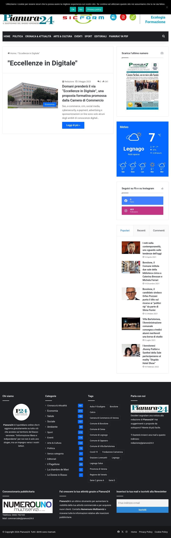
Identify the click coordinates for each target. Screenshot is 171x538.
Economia (52, 410)
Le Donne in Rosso (57, 475)
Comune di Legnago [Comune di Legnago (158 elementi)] (99, 435)
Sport (88, 36)
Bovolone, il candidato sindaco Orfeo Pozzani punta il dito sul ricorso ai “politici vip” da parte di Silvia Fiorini (152, 299)
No (80, 9)
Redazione (69, 81)
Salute (50, 416)
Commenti (158, 230)
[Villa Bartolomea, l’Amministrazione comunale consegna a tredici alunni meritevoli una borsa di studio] (131, 323)
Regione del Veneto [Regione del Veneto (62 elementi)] (98, 475)
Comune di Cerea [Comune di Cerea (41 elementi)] (97, 429)
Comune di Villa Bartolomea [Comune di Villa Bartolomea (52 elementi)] (102, 446)
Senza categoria (55, 453)
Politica (18, 36)
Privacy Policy (145, 532)
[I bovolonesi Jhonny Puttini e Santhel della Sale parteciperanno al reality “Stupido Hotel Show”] (131, 350)
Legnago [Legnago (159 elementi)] (116, 458)
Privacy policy (94, 9)
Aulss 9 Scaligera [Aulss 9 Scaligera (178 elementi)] (97, 406)
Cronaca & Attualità (38, 36)
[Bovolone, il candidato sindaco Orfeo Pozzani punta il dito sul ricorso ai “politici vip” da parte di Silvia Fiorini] (131, 293)
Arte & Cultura (62, 36)
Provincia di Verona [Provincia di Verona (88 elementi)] (98, 469)
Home (7, 36)
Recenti (141, 230)
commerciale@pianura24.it (21, 518)
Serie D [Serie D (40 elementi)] (112, 480)
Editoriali (101, 36)
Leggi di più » (73, 125)
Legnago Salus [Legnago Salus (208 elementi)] (96, 463)
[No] (166, 7)
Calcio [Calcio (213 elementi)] (92, 412)
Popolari (125, 230)
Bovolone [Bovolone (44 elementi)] (114, 406)
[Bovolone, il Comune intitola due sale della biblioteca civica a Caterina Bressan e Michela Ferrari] (131, 267)
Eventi (78, 36)
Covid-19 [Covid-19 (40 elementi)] (94, 452)
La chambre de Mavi (58, 469)
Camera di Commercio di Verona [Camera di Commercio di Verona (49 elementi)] (104, 418)
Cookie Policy (161, 532)
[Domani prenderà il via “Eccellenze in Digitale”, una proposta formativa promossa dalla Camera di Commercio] (33, 94)
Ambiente (52, 426)
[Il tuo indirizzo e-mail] (142, 503)
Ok (72, 9)
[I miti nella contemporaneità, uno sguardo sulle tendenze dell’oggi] (131, 247)
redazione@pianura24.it (142, 443)
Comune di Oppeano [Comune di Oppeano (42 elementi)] (99, 441)
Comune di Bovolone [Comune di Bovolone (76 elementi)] (99, 423)
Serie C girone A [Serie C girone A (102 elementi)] (97, 480)
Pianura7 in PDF (118, 36)
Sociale (51, 421)
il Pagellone (53, 464)
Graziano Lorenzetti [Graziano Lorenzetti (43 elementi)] (98, 458)
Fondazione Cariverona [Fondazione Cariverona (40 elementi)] (112, 452)
